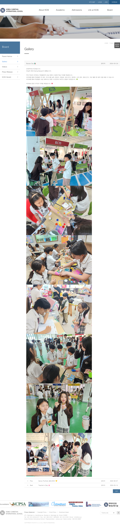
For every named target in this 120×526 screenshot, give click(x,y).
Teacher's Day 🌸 (44, 485)
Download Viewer (64, 512)
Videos (4, 67)
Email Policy (52, 512)
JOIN (106, 2)
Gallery (4, 61)
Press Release (7, 72)
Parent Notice (7, 56)
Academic (60, 9)
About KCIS (44, 9)
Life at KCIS (93, 9)
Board (109, 9)
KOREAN (114, 2)
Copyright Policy (41, 512)
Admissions (77, 9)
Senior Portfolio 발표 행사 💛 (47, 481)
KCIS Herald (6, 77)
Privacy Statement (29, 512)
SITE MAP (92, 2)
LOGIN (100, 2)
